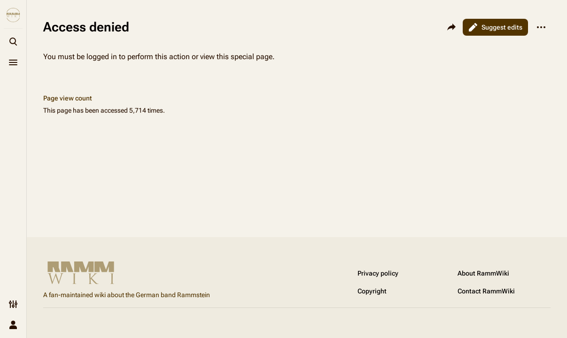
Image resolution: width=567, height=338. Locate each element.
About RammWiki (483, 273)
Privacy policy (377, 273)
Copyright (372, 291)
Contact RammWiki (486, 291)
